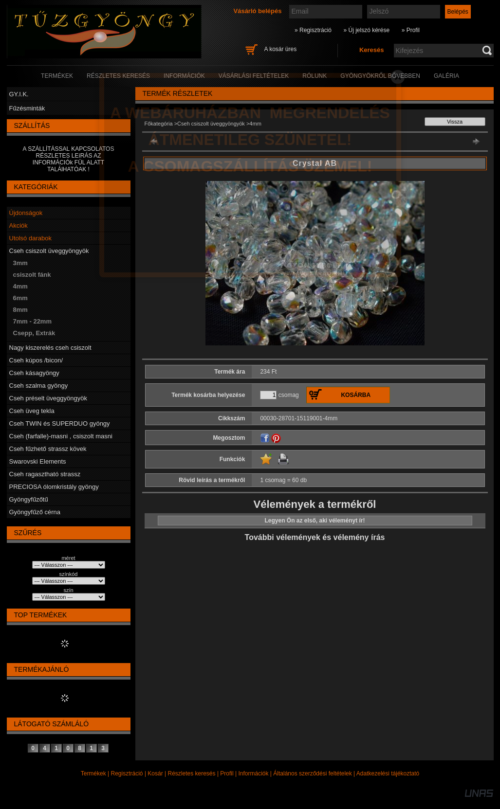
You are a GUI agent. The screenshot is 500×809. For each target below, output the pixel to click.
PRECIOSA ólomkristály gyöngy (54, 486)
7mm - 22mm (32, 321)
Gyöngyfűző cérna (35, 512)
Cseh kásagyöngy (34, 373)
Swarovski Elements (37, 461)
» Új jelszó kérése (366, 30)
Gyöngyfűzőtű (28, 499)
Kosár (155, 773)
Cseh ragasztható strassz (45, 474)
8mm (20, 309)
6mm (20, 298)
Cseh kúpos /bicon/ (36, 360)
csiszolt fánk (32, 274)
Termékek (93, 773)
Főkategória (159, 123)
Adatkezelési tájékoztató (387, 773)
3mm (20, 263)
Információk (253, 773)
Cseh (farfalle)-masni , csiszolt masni (60, 436)
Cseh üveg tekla (32, 410)
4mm (20, 286)
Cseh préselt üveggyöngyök (48, 398)
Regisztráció (127, 773)
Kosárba (355, 395)
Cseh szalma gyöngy (38, 385)
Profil (226, 773)
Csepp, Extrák (34, 333)
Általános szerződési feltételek (312, 773)
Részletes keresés (192, 773)
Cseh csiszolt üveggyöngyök (49, 250)
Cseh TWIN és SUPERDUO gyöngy (59, 423)
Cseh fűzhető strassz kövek (48, 448)
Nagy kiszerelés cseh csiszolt (50, 347)
